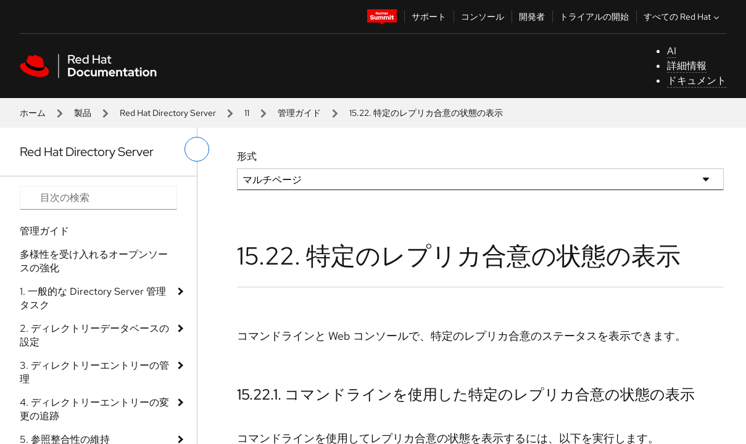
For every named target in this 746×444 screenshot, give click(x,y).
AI (671, 50)
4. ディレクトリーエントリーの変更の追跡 (94, 409)
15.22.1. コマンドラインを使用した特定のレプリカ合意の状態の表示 (466, 394)
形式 (247, 156)
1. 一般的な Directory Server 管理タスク (93, 298)
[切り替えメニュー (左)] (196, 149)
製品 (82, 112)
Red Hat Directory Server (168, 112)
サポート (429, 16)
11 (246, 112)
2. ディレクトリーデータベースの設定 (94, 335)
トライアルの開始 (594, 16)
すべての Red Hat (683, 16)
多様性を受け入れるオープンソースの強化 (94, 261)
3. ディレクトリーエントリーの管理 (94, 372)
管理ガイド (299, 112)
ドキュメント (696, 80)
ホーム (33, 112)
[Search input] (98, 198)
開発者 (532, 16)
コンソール (482, 16)
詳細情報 (687, 65)
